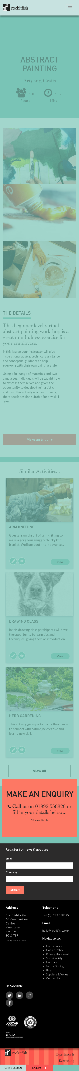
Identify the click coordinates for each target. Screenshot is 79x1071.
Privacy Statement (57, 954)
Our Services (54, 946)
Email (9, 858)
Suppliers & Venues (58, 974)
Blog (48, 970)
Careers (51, 962)
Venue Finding (55, 966)
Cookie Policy (54, 950)
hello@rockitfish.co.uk (55, 930)
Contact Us (53, 978)
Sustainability (54, 958)
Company (11, 872)
